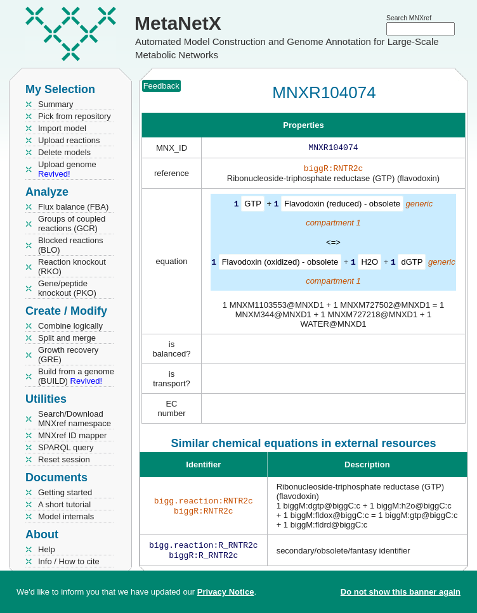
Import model (62, 128)
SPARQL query (65, 447)
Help (46, 549)
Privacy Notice (225, 592)
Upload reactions (69, 140)
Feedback (161, 86)
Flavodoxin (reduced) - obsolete (342, 206)
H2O (369, 264)
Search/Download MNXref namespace (74, 418)
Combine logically (70, 326)
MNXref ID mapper (72, 435)
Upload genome (67, 169)
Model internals (66, 516)
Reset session (64, 459)
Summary (56, 104)
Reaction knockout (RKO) (72, 266)
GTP (252, 206)
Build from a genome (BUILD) (76, 376)
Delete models (64, 152)
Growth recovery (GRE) (68, 354)
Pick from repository (74, 116)
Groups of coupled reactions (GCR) (71, 223)
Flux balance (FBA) (73, 207)
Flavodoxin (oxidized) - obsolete (280, 264)
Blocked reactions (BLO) (70, 245)
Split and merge (67, 338)
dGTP (411, 264)
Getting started (65, 492)
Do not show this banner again (401, 592)
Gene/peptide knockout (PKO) (67, 288)
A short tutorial (64, 504)
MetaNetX (177, 23)
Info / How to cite (69, 561)
